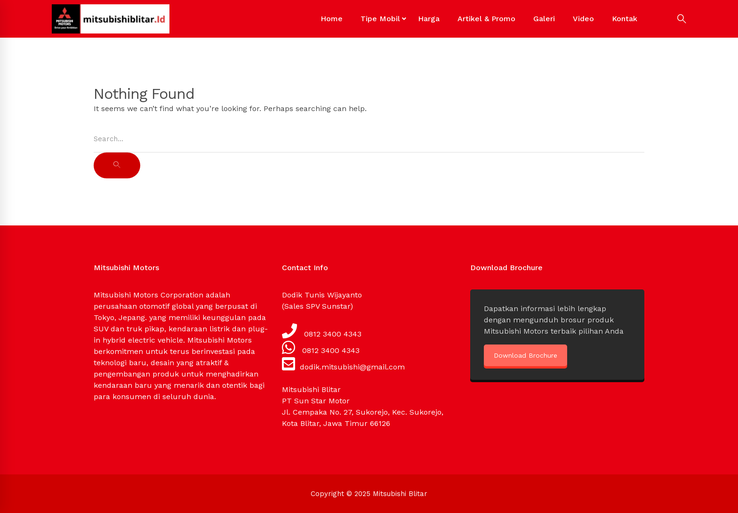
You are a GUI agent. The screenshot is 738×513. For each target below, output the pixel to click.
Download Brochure (525, 355)
